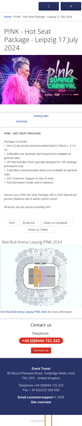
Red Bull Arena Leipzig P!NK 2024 (32, 242)
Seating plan (41, 115)
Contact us (41, 350)
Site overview (41, 402)
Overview (21, 121)
